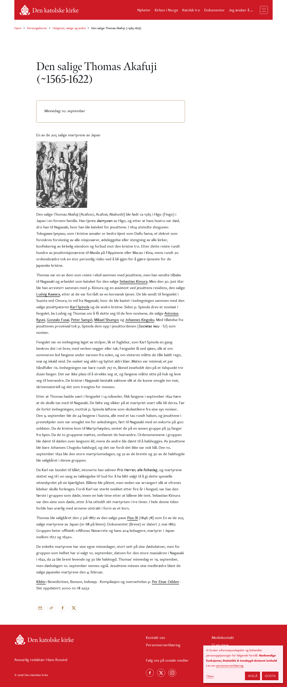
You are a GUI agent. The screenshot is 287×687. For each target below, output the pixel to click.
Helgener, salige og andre (69, 28)
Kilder (41, 581)
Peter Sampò (81, 319)
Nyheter (144, 10)
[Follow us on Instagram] (172, 673)
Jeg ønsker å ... (241, 10)
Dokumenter (214, 10)
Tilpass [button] (210, 676)
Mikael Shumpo (106, 319)
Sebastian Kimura (133, 281)
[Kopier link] (51, 608)
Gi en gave (220, 644)
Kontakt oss (155, 637)
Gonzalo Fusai (58, 319)
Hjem (18, 28)
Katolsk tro (191, 10)
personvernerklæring (229, 665)
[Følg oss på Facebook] (150, 673)
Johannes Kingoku (139, 319)
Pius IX (132, 517)
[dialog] (243, 664)
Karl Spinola (79, 306)
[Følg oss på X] (161, 673)
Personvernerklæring (163, 644)
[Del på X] (74, 608)
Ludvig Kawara (48, 294)
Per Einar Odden (165, 581)
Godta (270, 675)
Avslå (252, 675)
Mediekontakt (223, 637)
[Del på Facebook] (63, 608)
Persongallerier (37, 28)
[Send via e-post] (40, 608)
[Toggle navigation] (264, 10)
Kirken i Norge (166, 10)
